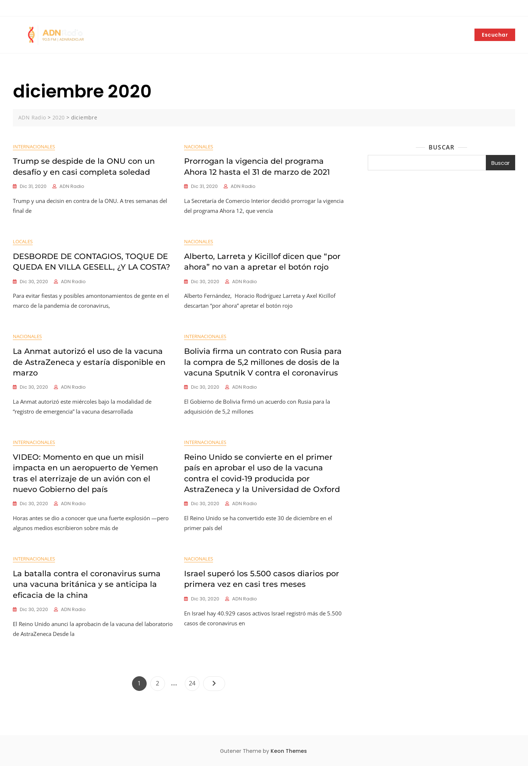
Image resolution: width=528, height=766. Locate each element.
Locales (23, 241)
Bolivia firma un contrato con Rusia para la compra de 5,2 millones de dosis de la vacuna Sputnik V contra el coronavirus (263, 362)
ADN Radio (71, 186)
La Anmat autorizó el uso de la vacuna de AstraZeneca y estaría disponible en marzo (89, 362)
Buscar (441, 147)
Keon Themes (289, 751)
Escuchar (495, 34)
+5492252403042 (34, 8)
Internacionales (34, 146)
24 (193, 681)
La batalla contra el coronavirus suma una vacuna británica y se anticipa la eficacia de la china (87, 584)
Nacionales (198, 146)
